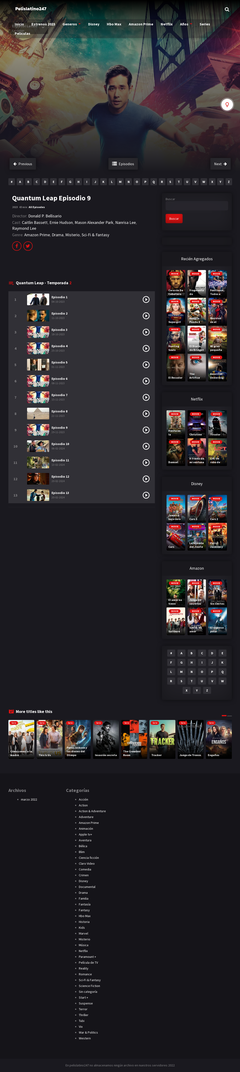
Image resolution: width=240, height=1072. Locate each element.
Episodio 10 (60, 444)
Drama (57, 234)
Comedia (85, 869)
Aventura (85, 840)
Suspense (86, 1003)
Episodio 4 (59, 346)
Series (202, 26)
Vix (81, 1026)
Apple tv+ (85, 834)
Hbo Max (113, 26)
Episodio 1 (59, 297)
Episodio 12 (60, 476)
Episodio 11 (60, 460)
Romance (85, 974)
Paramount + (87, 957)
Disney (93, 26)
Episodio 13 (60, 493)
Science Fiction (89, 986)
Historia (84, 922)
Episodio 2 (59, 313)
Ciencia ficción (89, 858)
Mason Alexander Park (94, 222)
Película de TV (88, 962)
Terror (83, 1009)
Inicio (21, 26)
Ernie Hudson (61, 222)
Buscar (170, 199)
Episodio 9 (59, 427)
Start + (83, 997)
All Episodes (37, 207)
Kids (82, 927)
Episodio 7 (59, 395)
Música (83, 945)
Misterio (72, 234)
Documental (87, 887)
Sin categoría (88, 992)
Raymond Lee (24, 228)
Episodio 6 (59, 379)
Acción (83, 799)
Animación (86, 828)
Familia (83, 898)
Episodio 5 (59, 362)
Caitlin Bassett (35, 222)
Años (182, 26)
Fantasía (84, 904)
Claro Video (87, 863)
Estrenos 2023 (44, 26)
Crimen (84, 875)
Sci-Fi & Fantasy (95, 234)
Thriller (83, 1015)
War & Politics (88, 1032)
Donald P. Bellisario (45, 216)
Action (83, 805)
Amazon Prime (140, 26)
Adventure (86, 817)
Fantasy (84, 910)
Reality (83, 968)
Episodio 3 (59, 330)
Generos (70, 26)
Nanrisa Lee (125, 222)
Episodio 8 (59, 411)
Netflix (164, 26)
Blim (82, 852)
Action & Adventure (92, 811)
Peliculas (24, 35)
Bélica (83, 846)
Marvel (83, 933)
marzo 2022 (29, 799)
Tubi (81, 1021)
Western (85, 1038)
